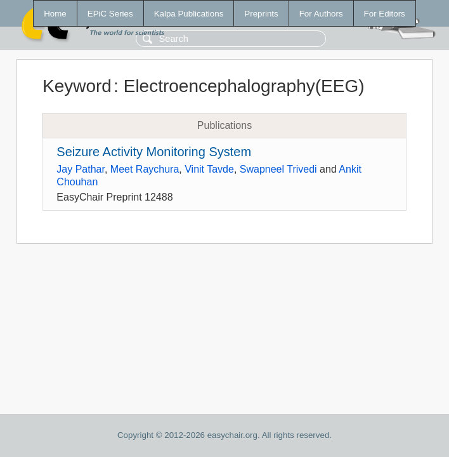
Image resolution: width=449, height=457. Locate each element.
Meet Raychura (144, 169)
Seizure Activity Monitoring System (153, 152)
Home (55, 13)
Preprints (261, 13)
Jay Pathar (80, 169)
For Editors (384, 13)
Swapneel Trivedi (278, 169)
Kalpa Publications (189, 13)
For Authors (321, 13)
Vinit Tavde (209, 169)
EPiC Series (110, 13)
